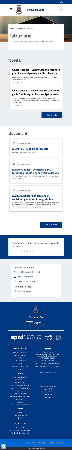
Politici (20, 363)
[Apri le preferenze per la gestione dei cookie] (3, 446)
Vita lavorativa (20, 382)
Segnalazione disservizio (47, 392)
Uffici (20, 358)
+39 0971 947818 (48, 360)
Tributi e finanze (20, 399)
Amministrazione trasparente (20, 430)
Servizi (20, 373)
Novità (14, 60)
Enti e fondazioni (20, 361)
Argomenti (21, 28)
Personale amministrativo (20, 366)
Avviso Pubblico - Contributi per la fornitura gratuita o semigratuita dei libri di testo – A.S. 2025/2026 (36, 73)
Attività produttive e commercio (20, 385)
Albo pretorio (20, 427)
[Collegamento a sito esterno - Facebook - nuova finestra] (47, 379)
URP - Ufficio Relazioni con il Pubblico (47, 367)
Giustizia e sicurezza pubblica (20, 396)
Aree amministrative (20, 352)
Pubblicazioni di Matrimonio (20, 433)
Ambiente (20, 402)
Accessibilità (48, 394)
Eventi (20, 418)
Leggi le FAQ (48, 389)
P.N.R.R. (47, 397)
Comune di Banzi (35, 9)
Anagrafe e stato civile (20, 377)
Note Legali (41, 443)
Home (12, 28)
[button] (61, 2)
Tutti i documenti (51, 224)
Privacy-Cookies (30, 443)
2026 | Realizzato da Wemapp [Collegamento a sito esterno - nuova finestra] (36, 448)
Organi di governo (20, 355)
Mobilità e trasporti (20, 393)
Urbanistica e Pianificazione (20, 388)
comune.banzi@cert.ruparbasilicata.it (47, 363)
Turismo (20, 391)
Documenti (18, 133)
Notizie (20, 412)
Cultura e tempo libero (20, 379)
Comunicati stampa (20, 415)
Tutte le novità (52, 115)
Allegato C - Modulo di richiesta (30, 149)
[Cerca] (61, 9)
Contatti (47, 349)
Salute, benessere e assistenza (20, 405)
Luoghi (20, 369)
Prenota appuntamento (48, 386)
